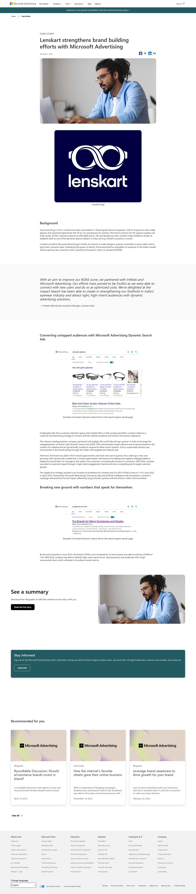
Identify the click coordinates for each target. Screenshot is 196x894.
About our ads (166, 886)
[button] (140, 53)
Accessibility (162, 867)
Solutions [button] (57, 3)
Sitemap (105, 886)
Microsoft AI (102, 841)
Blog (89, 4)
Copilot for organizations (19, 854)
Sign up (180, 3)
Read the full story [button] (24, 608)
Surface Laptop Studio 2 (19, 850)
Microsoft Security (104, 845)
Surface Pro (14, 841)
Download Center (47, 845)
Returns (44, 854)
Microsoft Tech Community (137, 859)
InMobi (95, 441)
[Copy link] (154, 53)
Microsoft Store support (49, 850)
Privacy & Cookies (117, 886)
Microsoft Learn (134, 850)
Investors (161, 859)
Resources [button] (80, 3)
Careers (160, 841)
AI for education (76, 872)
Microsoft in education (78, 841)
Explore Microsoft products (20, 867)
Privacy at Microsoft (164, 854)
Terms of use (130, 886)
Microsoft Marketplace (136, 863)
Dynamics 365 (102, 850)
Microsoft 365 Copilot (105, 867)
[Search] (167, 3)
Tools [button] (68, 3)
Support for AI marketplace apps (139, 854)
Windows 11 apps (16, 872)
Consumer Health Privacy (72, 886)
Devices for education (78, 845)
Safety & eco (153, 886)
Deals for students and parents (81, 867)
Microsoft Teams (103, 863)
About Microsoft (163, 845)
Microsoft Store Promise (49, 867)
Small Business (103, 872)
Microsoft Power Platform (106, 859)
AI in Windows (15, 863)
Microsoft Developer (135, 845)
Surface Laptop (16, 845)
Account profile (46, 841)
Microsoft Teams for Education (81, 850)
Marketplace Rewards (136, 867)
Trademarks (142, 886)
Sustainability (162, 872)
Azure (130, 841)
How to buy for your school (79, 859)
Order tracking (46, 859)
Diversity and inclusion (165, 863)
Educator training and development (82, 863)
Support (98, 4)
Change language (19, 880)
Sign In (107, 4)
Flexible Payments (47, 872)
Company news (163, 850)
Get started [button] (44, 3)
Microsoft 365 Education (79, 854)
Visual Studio (133, 872)
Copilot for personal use (19, 859)
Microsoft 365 (102, 854)
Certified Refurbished (49, 863)
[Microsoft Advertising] (23, 3)
